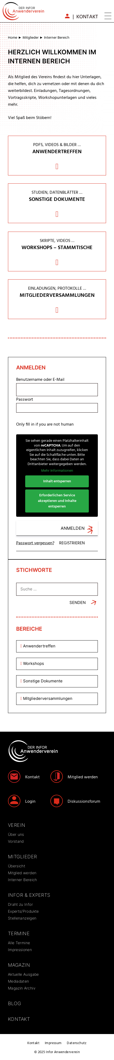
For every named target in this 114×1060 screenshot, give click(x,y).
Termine (19, 933)
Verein (16, 825)
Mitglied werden (83, 777)
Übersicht (16, 866)
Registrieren (72, 543)
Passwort (24, 399)
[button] (107, 17)
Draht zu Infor (20, 904)
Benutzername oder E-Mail (40, 379)
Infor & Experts (29, 895)
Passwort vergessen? (35, 543)
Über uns (16, 834)
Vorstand (16, 841)
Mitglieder (31, 38)
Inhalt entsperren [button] (57, 481)
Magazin (19, 965)
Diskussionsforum (84, 801)
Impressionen (20, 949)
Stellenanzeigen (22, 918)
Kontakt (87, 17)
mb (67, 16)
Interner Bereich (22, 879)
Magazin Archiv (21, 988)
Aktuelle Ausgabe (23, 974)
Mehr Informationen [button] (57, 471)
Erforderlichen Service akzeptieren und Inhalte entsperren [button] (57, 500)
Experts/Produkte (23, 911)
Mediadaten (18, 981)
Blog (14, 1003)
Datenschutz (76, 1043)
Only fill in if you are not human (45, 424)
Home (12, 38)
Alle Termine (19, 942)
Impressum (53, 1043)
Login (30, 801)
